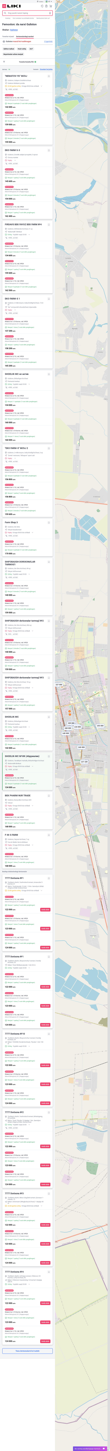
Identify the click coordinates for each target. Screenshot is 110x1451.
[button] (84, 764)
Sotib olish (45, 910)
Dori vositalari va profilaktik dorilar (23, 18)
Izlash (5, 13)
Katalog (7, 18)
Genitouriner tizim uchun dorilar (46, 18)
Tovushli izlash (50, 13)
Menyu (4, 6)
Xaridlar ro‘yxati (46, 6)
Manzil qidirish (4, 41)
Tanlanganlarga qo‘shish (49, 76)
